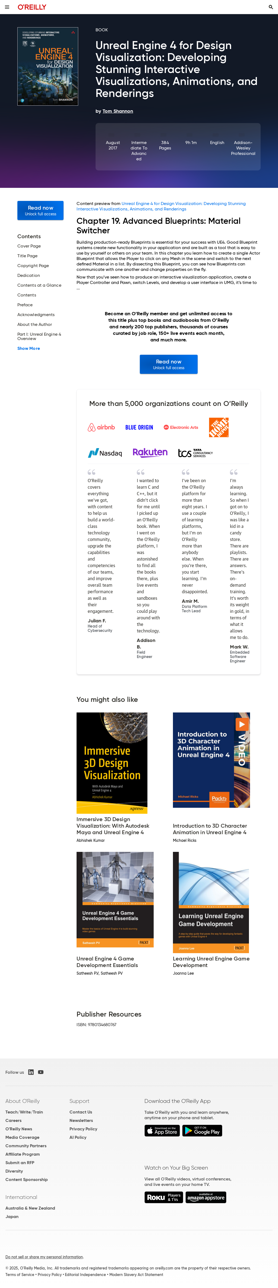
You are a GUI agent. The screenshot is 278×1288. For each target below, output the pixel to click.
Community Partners (25, 1146)
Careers (13, 1120)
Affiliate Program (22, 1154)
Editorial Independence (85, 1274)
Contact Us (81, 1112)
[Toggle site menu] (7, 7)
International (21, 1197)
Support (80, 1101)
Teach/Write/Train (24, 1112)
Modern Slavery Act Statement (136, 1274)
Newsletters (81, 1120)
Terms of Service (19, 1274)
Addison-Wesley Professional (243, 148)
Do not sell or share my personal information (44, 1257)
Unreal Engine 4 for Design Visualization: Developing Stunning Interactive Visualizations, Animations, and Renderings (161, 206)
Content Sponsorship (26, 1179)
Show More (28, 348)
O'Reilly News (18, 1129)
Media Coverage (22, 1137)
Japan (11, 1216)
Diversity (14, 1171)
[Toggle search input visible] (270, 7)
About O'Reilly (22, 1101)
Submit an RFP (19, 1162)
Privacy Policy (83, 1129)
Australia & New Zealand (30, 1208)
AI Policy (78, 1137)
